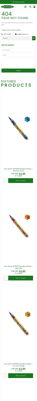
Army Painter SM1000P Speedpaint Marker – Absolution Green (18, 169)
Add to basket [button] (21, 180)
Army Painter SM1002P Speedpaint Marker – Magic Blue (18, 266)
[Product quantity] (6, 180)
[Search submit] (34, 38)
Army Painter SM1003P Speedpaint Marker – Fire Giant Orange (18, 363)
